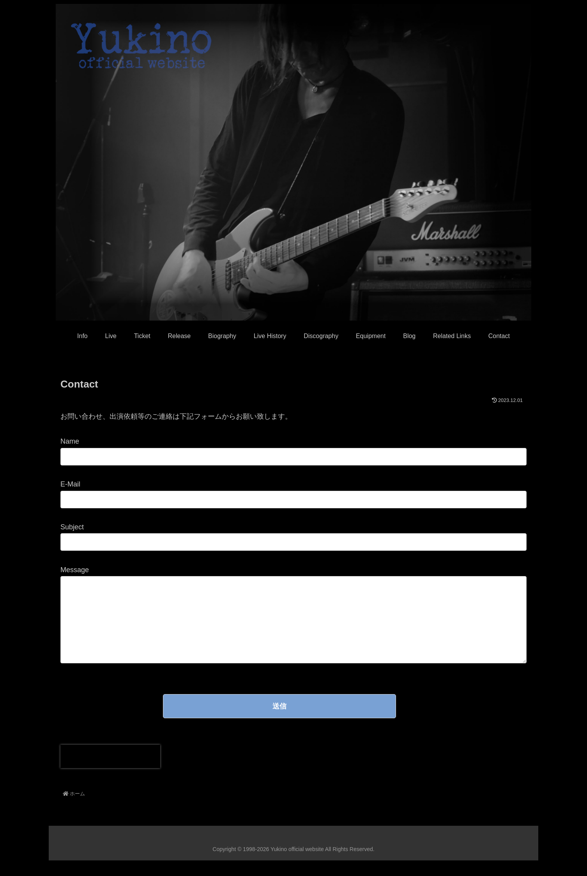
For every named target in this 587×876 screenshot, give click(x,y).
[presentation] (110, 772)
